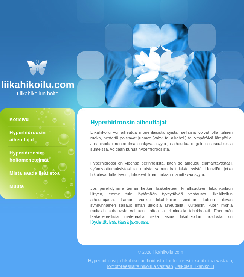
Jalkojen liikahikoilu (194, 266)
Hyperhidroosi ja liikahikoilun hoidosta (126, 260)
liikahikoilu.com (167, 252)
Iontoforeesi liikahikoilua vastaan (199, 260)
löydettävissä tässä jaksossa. (119, 222)
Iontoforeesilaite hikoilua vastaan (140, 266)
